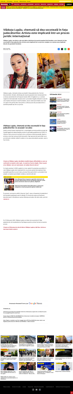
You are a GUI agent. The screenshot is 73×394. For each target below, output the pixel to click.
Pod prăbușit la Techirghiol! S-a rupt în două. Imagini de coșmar (26, 345)
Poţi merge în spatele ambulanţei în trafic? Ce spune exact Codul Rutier (9, 359)
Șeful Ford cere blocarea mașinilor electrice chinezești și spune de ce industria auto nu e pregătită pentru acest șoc (24, 312)
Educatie (43, 4)
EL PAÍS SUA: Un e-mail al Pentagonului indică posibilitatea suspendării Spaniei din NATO (8, 345)
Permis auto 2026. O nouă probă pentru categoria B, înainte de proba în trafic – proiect (63, 100)
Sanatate (50, 4)
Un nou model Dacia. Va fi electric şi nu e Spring (63, 359)
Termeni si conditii (16, 386)
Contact (24, 386)
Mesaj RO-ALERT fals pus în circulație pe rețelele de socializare (63, 107)
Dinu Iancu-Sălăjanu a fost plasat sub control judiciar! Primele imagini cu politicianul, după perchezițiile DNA (45, 359)
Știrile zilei (3, 1)
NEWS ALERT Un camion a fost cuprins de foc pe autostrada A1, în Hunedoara (9, 378)
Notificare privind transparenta (63, 386)
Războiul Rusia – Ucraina (25, 1)
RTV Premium (9, 1)
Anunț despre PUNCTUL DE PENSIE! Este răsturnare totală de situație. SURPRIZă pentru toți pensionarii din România (24, 316)
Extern (61, 4)
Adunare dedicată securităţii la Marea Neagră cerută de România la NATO (61, 122)
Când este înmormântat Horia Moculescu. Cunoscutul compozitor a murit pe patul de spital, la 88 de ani (29, 186)
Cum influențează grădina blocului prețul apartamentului (63, 114)
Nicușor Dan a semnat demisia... (63, 371)
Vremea (56, 4)
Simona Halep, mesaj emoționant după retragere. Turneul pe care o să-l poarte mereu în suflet (45, 345)
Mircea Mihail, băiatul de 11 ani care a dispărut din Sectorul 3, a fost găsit (8, 372)
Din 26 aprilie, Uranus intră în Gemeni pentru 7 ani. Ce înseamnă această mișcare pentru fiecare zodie (63, 129)
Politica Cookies (6, 386)
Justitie (37, 4)
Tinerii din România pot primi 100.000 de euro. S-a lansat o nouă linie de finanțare (45, 372)
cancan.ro (6, 199)
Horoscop (16, 1)
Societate (23, 4)
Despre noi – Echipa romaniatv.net (36, 386)
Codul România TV (50, 386)
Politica (16, 4)
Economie (31, 4)
